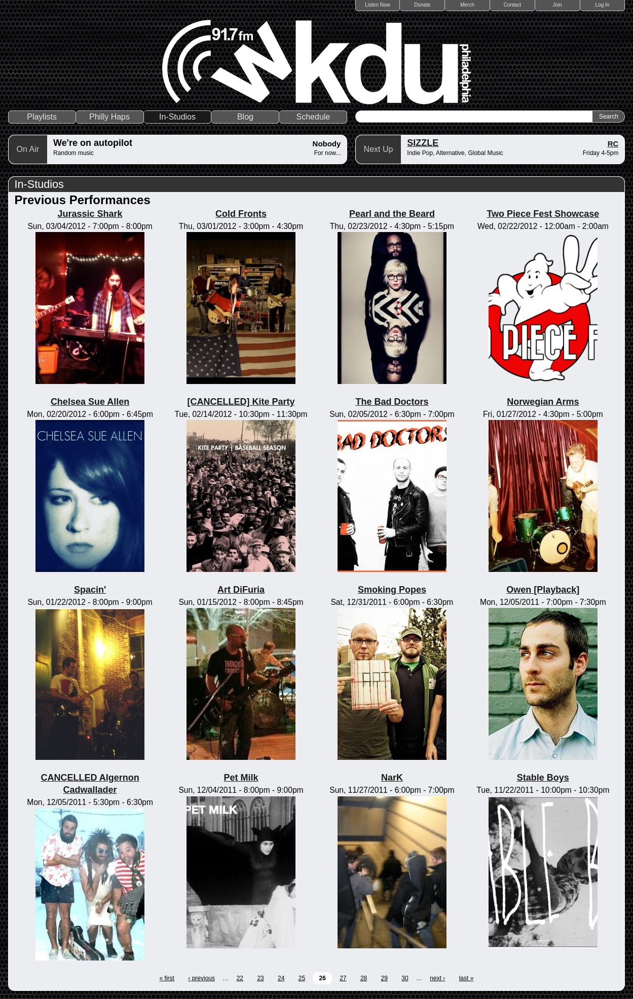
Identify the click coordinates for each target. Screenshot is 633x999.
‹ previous (201, 978)
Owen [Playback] (542, 590)
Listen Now (377, 5)
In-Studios (177, 116)
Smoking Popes (392, 590)
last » (466, 978)
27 (343, 978)
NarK (392, 778)
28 (363, 978)
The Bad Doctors (391, 402)
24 (281, 978)
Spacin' (90, 590)
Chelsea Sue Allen (90, 402)
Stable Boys (543, 778)
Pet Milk (241, 778)
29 (384, 978)
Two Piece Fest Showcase (543, 214)
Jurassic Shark (90, 214)
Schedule (313, 116)
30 (404, 978)
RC (613, 143)
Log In (602, 5)
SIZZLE (422, 143)
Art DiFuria (241, 590)
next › (437, 978)
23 (260, 978)
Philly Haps (109, 116)
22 (240, 978)
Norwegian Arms (543, 402)
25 (302, 978)
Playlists (42, 116)
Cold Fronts (241, 214)
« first (167, 978)
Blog (245, 116)
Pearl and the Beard (392, 214)
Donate (422, 5)
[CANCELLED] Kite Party (240, 402)
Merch (467, 5)
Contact (512, 5)
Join (557, 5)
